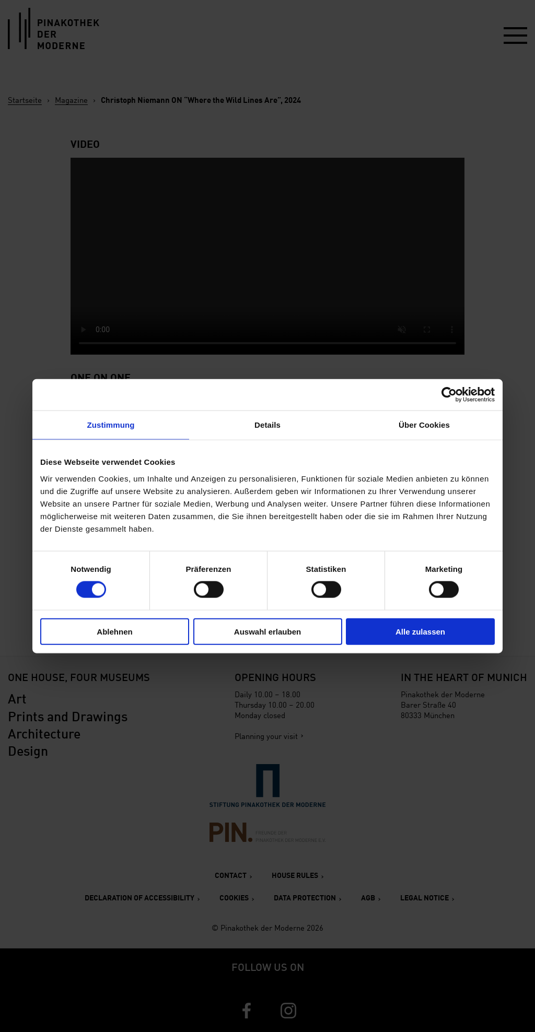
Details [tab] (267, 424)
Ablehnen (114, 631)
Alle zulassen (420, 631)
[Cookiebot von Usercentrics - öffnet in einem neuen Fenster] (449, 395)
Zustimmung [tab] (111, 424)
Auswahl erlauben (267, 631)
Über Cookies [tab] (424, 424)
